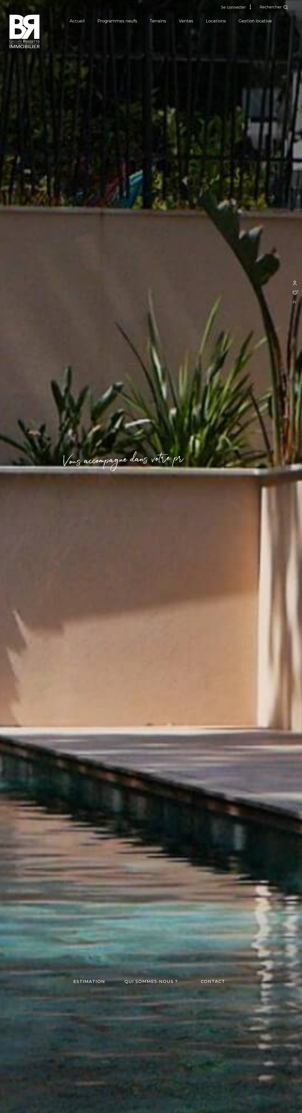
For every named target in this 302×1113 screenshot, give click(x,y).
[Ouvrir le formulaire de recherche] (283, 7)
